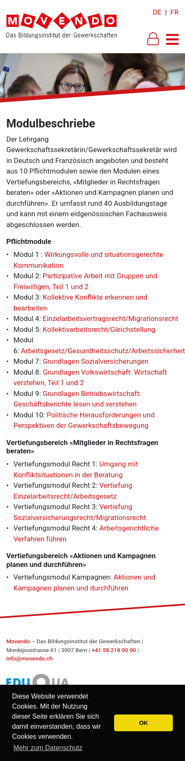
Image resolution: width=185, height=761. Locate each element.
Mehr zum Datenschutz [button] (48, 747)
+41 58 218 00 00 (113, 650)
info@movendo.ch (29, 658)
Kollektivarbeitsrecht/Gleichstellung (99, 329)
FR (174, 12)
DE (157, 12)
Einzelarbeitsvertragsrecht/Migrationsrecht (110, 318)
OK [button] (143, 723)
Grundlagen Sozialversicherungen (96, 361)
